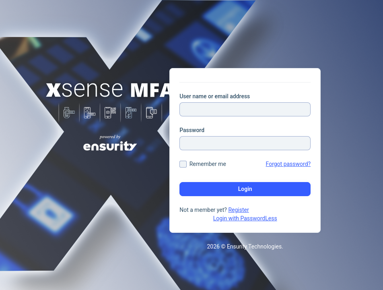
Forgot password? (288, 164)
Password (191, 130)
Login (245, 189)
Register (238, 210)
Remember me (207, 164)
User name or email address (214, 96)
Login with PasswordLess (245, 218)
